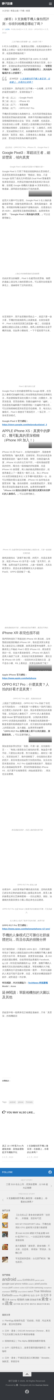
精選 (28, 11)
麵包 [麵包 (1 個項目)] (48, 1304)
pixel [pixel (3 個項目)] (37, 1283)
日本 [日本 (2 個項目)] (7, 1299)
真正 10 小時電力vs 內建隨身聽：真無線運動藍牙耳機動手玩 (13, 1149)
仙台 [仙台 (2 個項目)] (33, 1295)
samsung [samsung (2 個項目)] (38, 1287)
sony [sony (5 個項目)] (14, 1291)
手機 (22, 11)
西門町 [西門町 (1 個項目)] (26, 1304)
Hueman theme (41, 1385)
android (12, 1102)
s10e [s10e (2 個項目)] (31, 1287)
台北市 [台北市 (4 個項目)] (44, 1295)
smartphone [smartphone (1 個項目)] (47, 1288)
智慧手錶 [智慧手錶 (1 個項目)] (13, 1300)
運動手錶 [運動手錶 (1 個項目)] (33, 1304)
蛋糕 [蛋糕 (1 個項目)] (22, 1304)
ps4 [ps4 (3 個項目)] (10, 1287)
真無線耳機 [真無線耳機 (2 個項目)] (35, 1299)
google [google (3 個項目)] (6, 1283)
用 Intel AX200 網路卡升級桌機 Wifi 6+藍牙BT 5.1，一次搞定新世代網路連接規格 (32, 1236)
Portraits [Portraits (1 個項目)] (5, 1288)
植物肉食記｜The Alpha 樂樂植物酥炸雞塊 (25, 1341)
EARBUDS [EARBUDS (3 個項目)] (29, 1279)
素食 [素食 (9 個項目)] (45, 1299)
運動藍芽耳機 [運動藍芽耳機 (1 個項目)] (41, 1304)
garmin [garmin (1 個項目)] (37, 1280)
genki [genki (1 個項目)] (42, 1280)
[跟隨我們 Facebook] (50, 1172)
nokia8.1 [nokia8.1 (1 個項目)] (31, 1284)
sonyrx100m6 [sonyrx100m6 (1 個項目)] (22, 1292)
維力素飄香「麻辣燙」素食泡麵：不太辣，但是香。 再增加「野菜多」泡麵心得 (33, 1249)
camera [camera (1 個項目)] (19, 1280)
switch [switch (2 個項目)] (30, 1291)
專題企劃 (15, 11)
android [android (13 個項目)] (9, 1279)
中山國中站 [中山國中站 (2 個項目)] (24, 1295)
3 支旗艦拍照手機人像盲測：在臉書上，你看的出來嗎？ (38, 1149)
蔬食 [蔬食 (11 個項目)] (9, 1303)
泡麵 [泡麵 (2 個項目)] (27, 1299)
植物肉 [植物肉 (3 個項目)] (20, 1299)
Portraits (29, 1102)
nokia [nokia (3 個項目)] (25, 1283)
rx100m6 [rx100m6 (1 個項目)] (16, 1288)
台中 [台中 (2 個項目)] (37, 1295)
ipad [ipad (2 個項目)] (12, 1284)
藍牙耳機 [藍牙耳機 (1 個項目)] (17, 1304)
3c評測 (5, 11)
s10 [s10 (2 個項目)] (27, 1287)
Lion (7, 29)
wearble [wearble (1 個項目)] (16, 1295)
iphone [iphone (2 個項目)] (18, 1284)
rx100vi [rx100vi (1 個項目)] (22, 1288)
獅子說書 (7, 3)
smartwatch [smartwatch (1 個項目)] (6, 1292)
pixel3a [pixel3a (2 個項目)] (43, 1284)
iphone (20, 1102)
